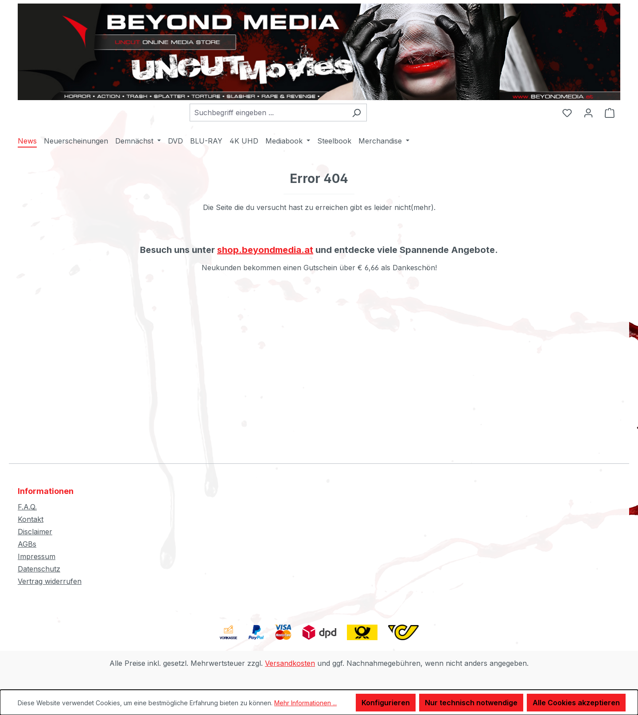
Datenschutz (39, 568)
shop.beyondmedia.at (265, 250)
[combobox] (268, 112)
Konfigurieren (386, 702)
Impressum (36, 556)
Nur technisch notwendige (471, 702)
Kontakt (30, 519)
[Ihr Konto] (588, 112)
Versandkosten (290, 663)
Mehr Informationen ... (305, 703)
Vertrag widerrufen (50, 581)
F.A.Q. (27, 506)
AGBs (27, 544)
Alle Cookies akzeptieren (576, 702)
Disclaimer (35, 531)
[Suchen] (356, 112)
